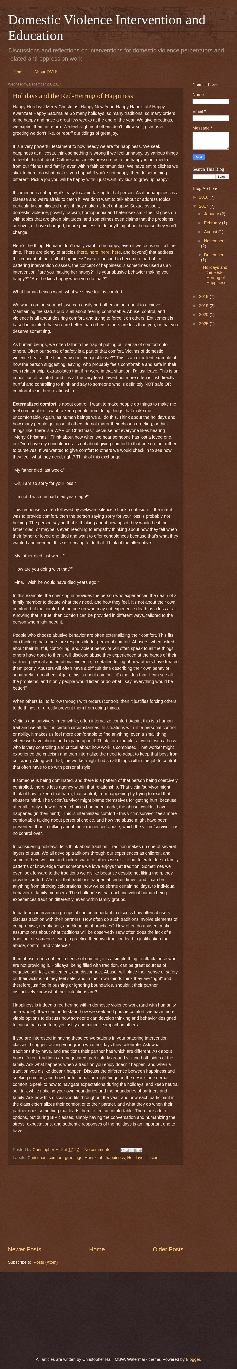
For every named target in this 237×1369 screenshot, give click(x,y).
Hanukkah (94, 1157)
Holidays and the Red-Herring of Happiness (73, 95)
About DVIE (45, 71)
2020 (204, 314)
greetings (73, 1157)
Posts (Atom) (45, 1262)
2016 (204, 197)
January (212, 213)
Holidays (135, 1157)
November (214, 240)
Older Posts (168, 1249)
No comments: (98, 1149)
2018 (204, 296)
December (214, 254)
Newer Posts (24, 1249)
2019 (204, 305)
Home (19, 71)
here (82, 252)
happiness (115, 1157)
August (211, 231)
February (213, 222)
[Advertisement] (95, 1205)
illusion (152, 1157)
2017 (204, 206)
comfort (55, 1157)
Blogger (193, 1359)
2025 (204, 323)
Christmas (36, 1157)
